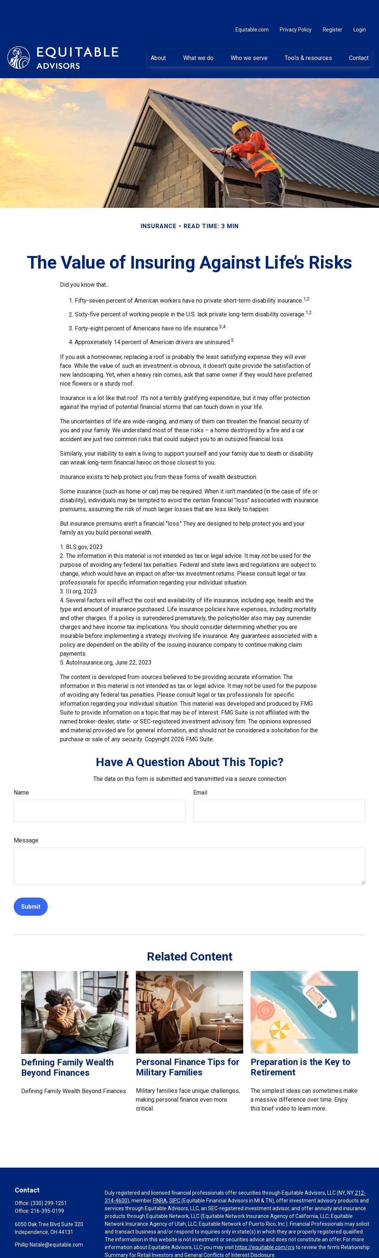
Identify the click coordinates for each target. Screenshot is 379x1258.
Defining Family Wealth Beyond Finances (67, 1045)
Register (332, 7)
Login (359, 7)
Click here (116, 1246)
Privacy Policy (296, 7)
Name (21, 770)
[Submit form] (31, 884)
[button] (158, 35)
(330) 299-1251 (49, 1181)
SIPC (175, 1178)
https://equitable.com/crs (265, 1225)
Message (26, 818)
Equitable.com (252, 7)
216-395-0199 (47, 1189)
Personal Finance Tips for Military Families (187, 1045)
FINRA (160, 1178)
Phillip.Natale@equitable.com (49, 1222)
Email (200, 770)
